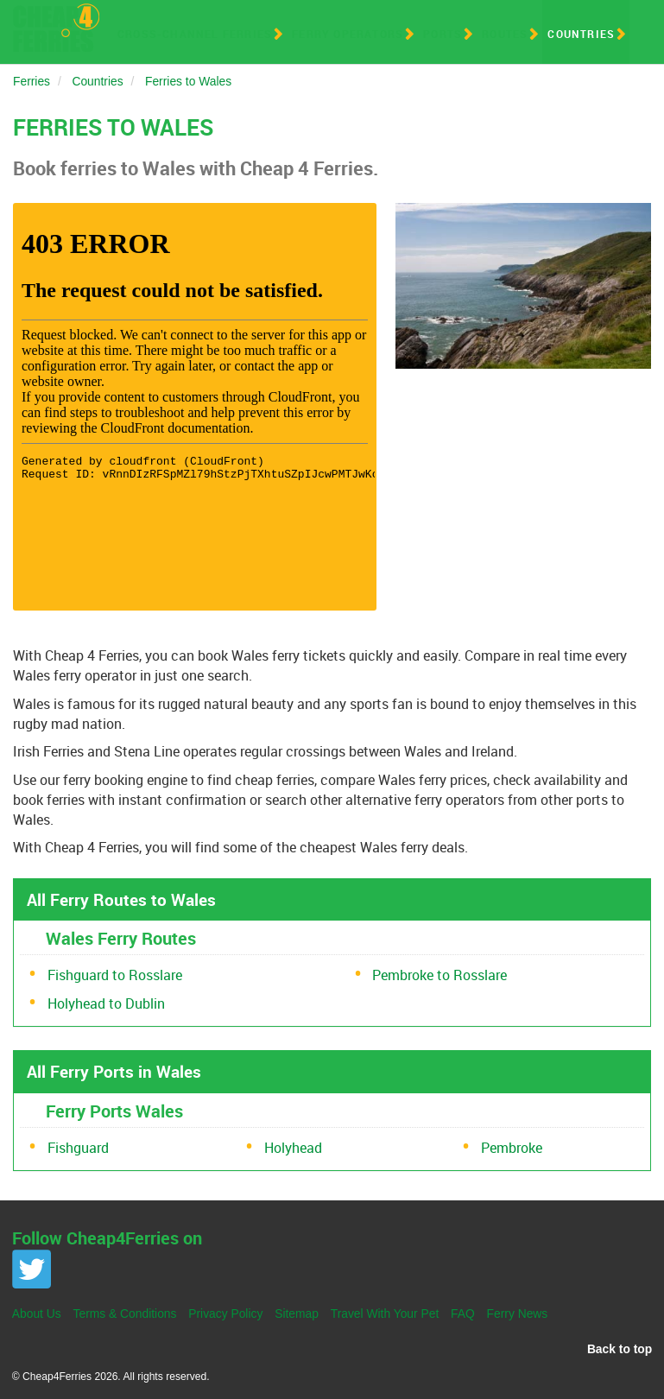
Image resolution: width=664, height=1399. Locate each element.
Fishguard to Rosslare (114, 974)
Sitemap (297, 1313)
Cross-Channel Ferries (194, 34)
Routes (505, 34)
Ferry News (517, 1313)
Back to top (619, 1349)
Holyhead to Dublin (106, 1003)
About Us (36, 1313)
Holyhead (293, 1147)
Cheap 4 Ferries (56, 27)
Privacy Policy (225, 1313)
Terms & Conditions (125, 1313)
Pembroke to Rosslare (439, 974)
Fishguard (78, 1147)
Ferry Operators (347, 34)
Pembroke (511, 1147)
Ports (442, 34)
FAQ (463, 1313)
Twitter (31, 1269)
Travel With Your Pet (385, 1313)
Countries (581, 34)
